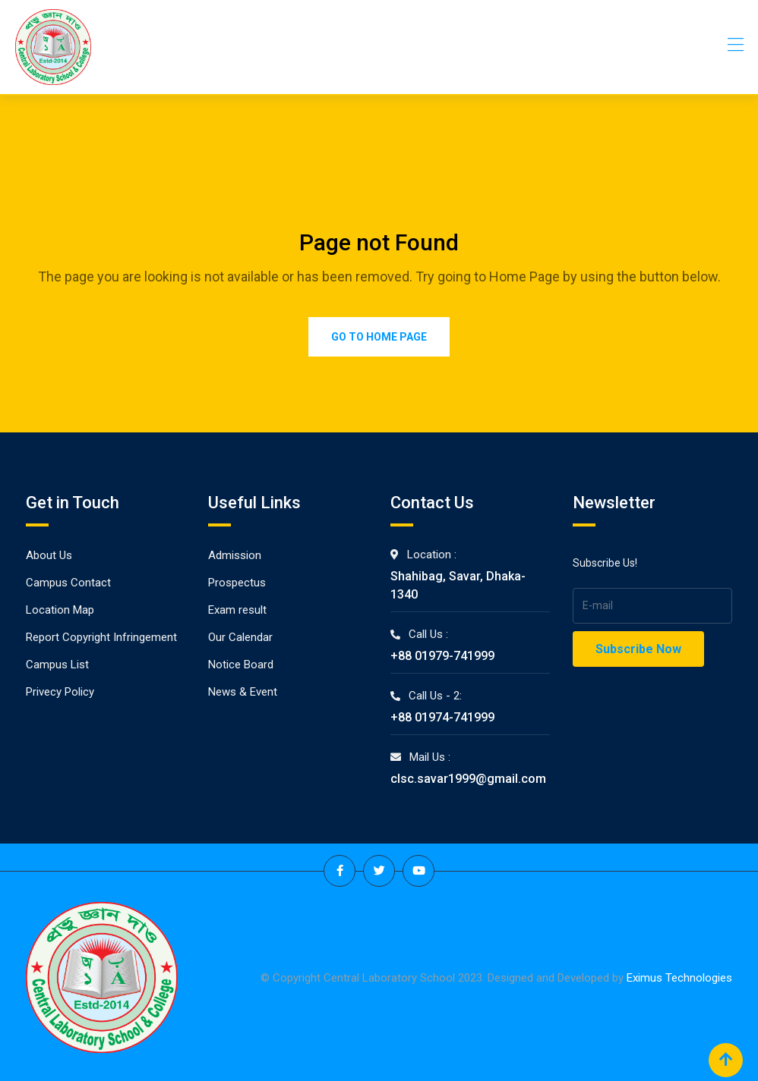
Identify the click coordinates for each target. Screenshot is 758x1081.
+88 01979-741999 (442, 656)
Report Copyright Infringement (101, 637)
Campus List (57, 664)
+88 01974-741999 (442, 717)
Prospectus (237, 582)
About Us (49, 555)
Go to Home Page (379, 337)
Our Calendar (240, 637)
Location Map (60, 610)
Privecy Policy (60, 692)
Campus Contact (68, 582)
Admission (234, 555)
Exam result (237, 610)
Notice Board (240, 664)
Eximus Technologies (679, 977)
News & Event (242, 692)
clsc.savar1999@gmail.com (468, 778)
